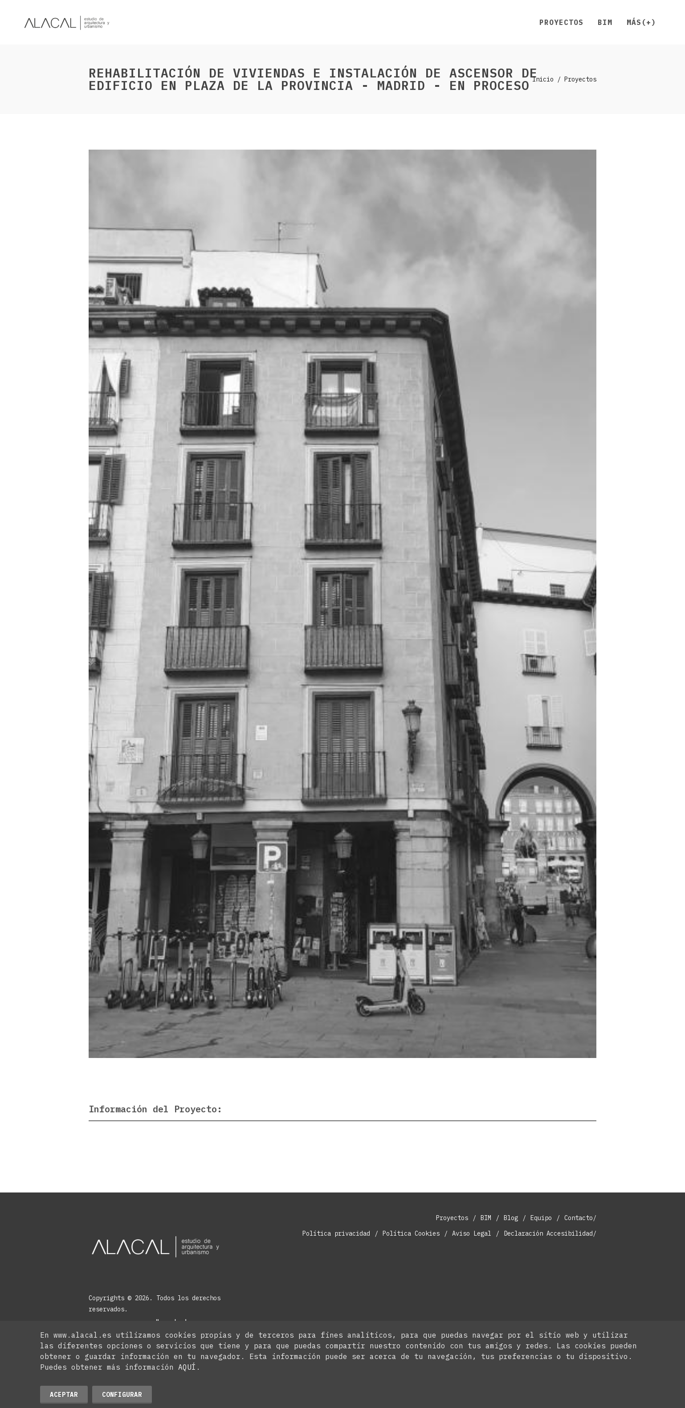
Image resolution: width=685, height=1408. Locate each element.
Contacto (578, 1218)
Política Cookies (411, 1233)
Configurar (122, 1395)
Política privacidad (336, 1233)
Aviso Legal (471, 1233)
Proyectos (452, 1218)
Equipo (541, 1218)
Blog (511, 1218)
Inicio (543, 79)
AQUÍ (187, 1367)
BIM (486, 1218)
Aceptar (64, 1395)
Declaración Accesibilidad (548, 1233)
